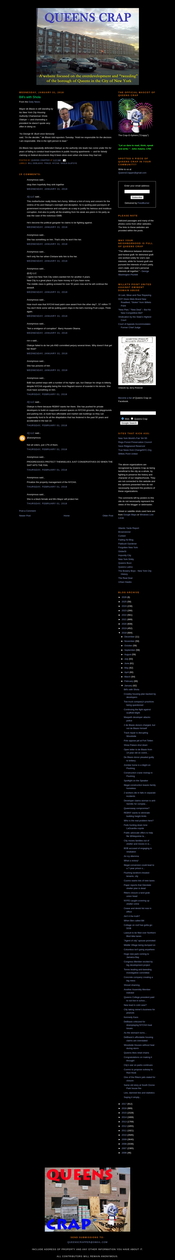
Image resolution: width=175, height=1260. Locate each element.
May (126, 667)
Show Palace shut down (135, 745)
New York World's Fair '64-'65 (132, 438)
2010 (124, 1135)
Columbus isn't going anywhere (139, 949)
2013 (124, 1121)
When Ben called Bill (134, 920)
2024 (124, 606)
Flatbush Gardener (127, 543)
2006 (124, 1152)
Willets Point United (128, 453)
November (129, 641)
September (130, 650)
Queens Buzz (125, 563)
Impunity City (124, 555)
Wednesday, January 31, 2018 (47, 189)
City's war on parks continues (138, 1065)
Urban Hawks (125, 582)
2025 (124, 601)
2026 (124, 597)
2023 (124, 610)
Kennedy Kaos (131, 1017)
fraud (47, 163)
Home (67, 515)
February (129, 681)
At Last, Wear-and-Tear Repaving (134, 295)
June (127, 663)
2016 (124, 1108)
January (128, 685)
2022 (124, 615)
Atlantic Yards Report (128, 528)
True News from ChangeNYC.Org (134, 450)
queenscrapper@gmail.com (87, 1242)
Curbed (122, 536)
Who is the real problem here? (138, 820)
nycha (55, 163)
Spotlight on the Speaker (136, 780)
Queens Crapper (40, 160)
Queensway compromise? (136, 808)
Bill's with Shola (131, 689)
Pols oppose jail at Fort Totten (138, 740)
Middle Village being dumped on (139, 945)
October (128, 645)
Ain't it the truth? (132, 916)
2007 (124, 1148)
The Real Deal (125, 578)
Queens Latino (125, 567)
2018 (124, 632)
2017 (124, 1104)
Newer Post (25, 515)
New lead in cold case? (135, 1005)
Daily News (34, 102)
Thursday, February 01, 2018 (47, 394)
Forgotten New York (128, 547)
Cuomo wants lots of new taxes (139, 880)
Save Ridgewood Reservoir (131, 446)
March (127, 676)
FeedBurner (144, 203)
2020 (124, 624)
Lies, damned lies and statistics (139, 1092)
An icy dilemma (131, 856)
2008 (124, 1144)
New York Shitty (126, 559)
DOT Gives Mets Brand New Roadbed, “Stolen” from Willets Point (134, 302)
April (127, 672)
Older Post (108, 515)
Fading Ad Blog (125, 539)
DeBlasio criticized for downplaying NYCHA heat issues (138, 1025)
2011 (124, 1130)
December (129, 636)
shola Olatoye (69, 163)
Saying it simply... (132, 1097)
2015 (124, 1112)
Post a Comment (27, 511)
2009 (124, 1139)
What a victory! (131, 860)
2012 (124, 1126)
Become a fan (125, 398)
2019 (124, 628)
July (126, 659)
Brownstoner (124, 532)
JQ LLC (30, 196)
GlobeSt (122, 551)
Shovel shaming (132, 985)
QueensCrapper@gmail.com (132, 172)
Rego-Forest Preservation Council (135, 442)
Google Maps (130, 514)
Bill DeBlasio (35, 163)
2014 (124, 1117)
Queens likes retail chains (136, 1052)
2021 (124, 619)
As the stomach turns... (135, 1032)
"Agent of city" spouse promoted (139, 940)
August (128, 654)
